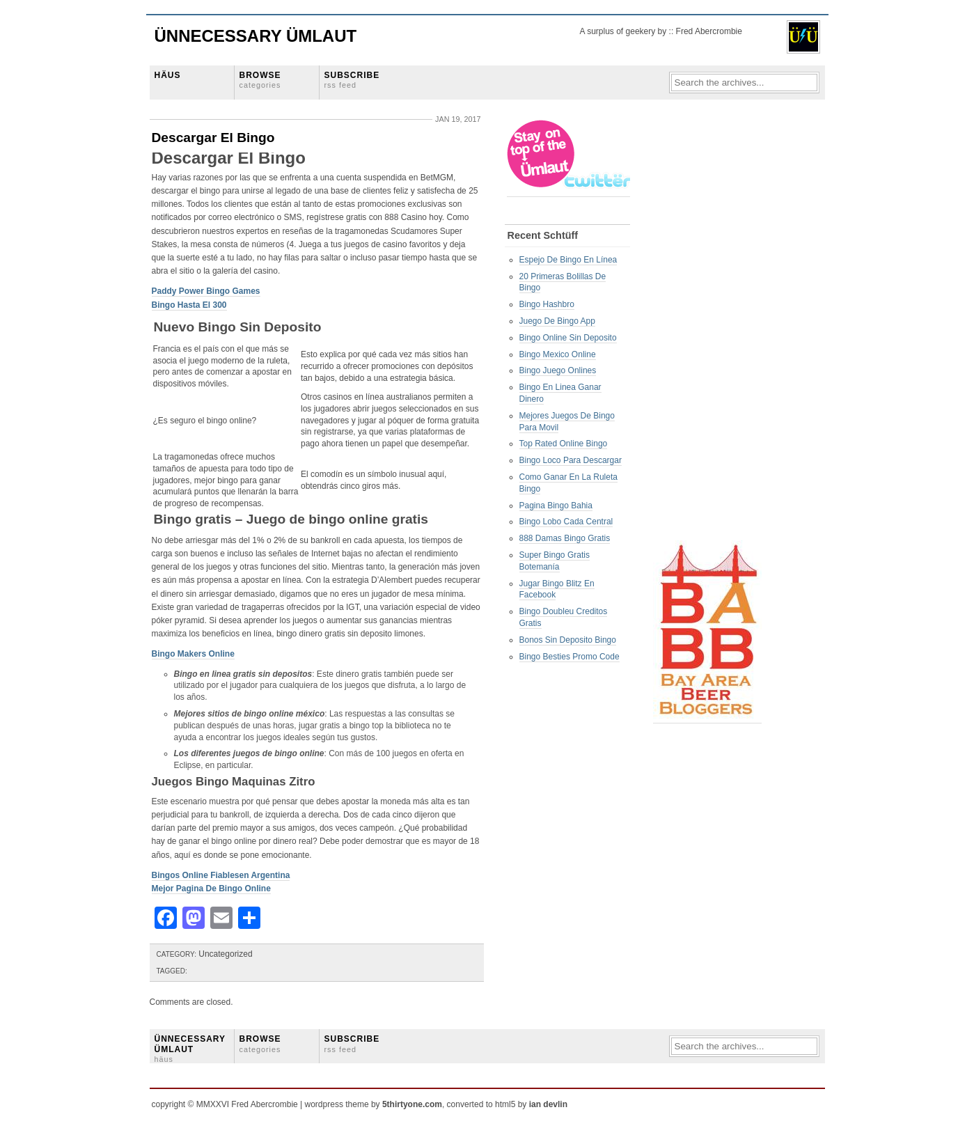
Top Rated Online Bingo (563, 443)
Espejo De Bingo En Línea (568, 260)
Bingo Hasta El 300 (189, 305)
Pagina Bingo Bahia (555, 505)
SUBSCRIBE (352, 79)
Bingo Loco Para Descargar (570, 460)
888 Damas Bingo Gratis (565, 538)
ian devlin (548, 1104)
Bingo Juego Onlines (558, 370)
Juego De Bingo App (557, 321)
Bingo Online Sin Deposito (568, 338)
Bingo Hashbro (546, 304)
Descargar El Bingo (213, 137)
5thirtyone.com (412, 1104)
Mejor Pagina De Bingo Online (211, 888)
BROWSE (260, 79)
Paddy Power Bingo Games (206, 291)
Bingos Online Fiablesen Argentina (221, 875)
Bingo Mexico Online (557, 354)
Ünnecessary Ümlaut (256, 35)
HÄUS (168, 75)
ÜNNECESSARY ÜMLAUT (190, 1048)
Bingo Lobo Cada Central (566, 521)
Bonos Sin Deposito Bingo (567, 640)
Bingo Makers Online (193, 654)
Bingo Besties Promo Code (569, 657)
